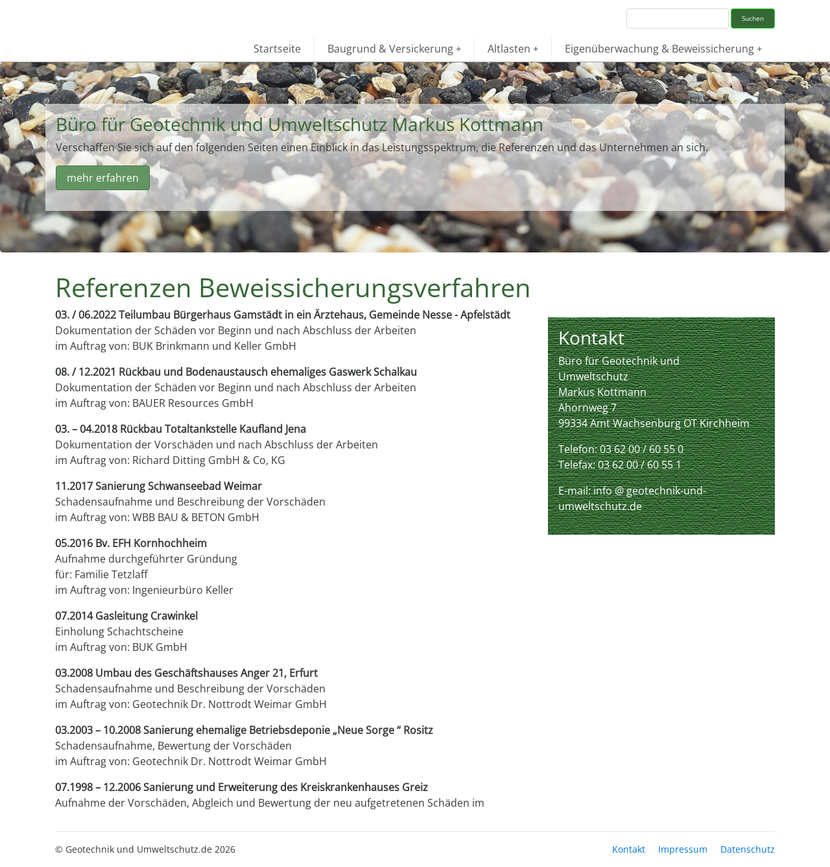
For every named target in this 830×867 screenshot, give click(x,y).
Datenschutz (747, 849)
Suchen (753, 18)
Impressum (682, 849)
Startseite (277, 49)
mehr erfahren (103, 178)
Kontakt (628, 849)
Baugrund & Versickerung (394, 49)
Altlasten (513, 49)
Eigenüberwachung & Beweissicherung (663, 49)
